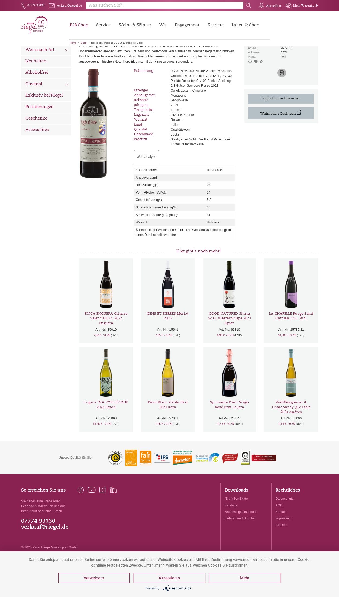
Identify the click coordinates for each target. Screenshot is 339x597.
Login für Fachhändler (280, 127)
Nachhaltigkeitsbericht (240, 540)
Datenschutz (285, 527)
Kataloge (231, 534)
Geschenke (36, 147)
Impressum (284, 547)
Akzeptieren (169, 578)
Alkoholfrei (36, 101)
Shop (84, 42)
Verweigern (94, 578)
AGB (279, 534)
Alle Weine (36, 56)
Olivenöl (47, 113)
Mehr (244, 578)
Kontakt (281, 540)
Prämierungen (39, 136)
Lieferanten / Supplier (240, 547)
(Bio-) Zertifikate (236, 527)
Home (73, 42)
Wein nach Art (47, 79)
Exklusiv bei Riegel (44, 124)
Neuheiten (35, 90)
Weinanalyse (146, 185)
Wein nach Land (47, 67)
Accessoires (37, 158)
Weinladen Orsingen (280, 141)
